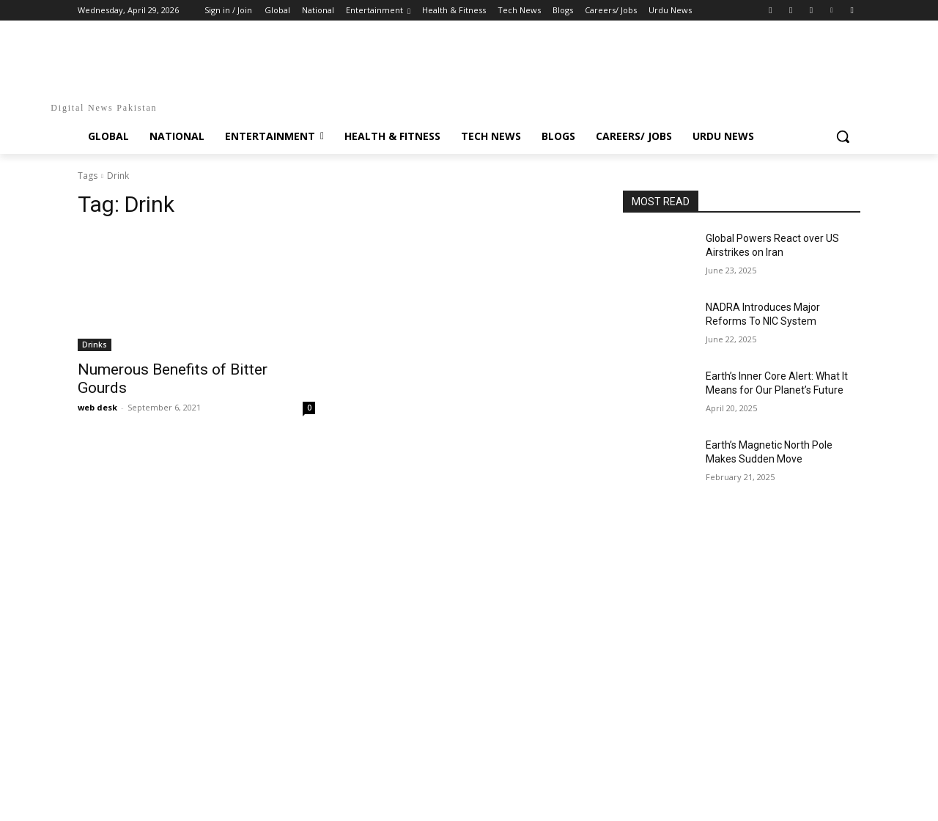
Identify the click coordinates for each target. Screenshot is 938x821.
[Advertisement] (469, 567)
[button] (842, 136)
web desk (97, 407)
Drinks (94, 344)
